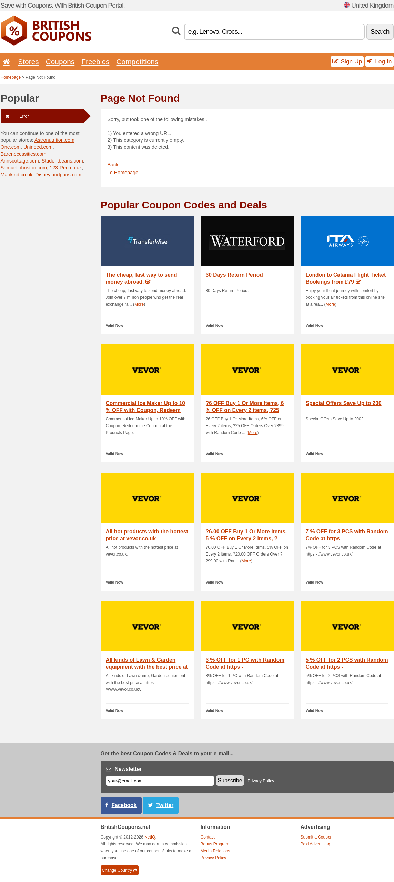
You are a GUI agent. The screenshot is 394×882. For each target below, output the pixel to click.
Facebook (124, 805)
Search (380, 31)
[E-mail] (160, 781)
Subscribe (230, 780)
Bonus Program (215, 844)
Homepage (11, 77)
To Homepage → (126, 172)
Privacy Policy (260, 780)
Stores (28, 62)
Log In (379, 61)
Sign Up (347, 61)
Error (15, 116)
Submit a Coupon (317, 837)
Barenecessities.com (24, 154)
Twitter (164, 805)
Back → (116, 164)
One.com (11, 147)
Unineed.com (38, 147)
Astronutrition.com (54, 140)
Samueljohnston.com (24, 167)
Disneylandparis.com (58, 174)
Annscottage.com (20, 161)
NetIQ (149, 837)
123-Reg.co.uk (66, 167)
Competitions (137, 62)
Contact (208, 837)
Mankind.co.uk (17, 174)
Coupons (60, 62)
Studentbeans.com (62, 161)
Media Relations (215, 851)
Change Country (119, 870)
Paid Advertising (315, 844)
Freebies (95, 62)
